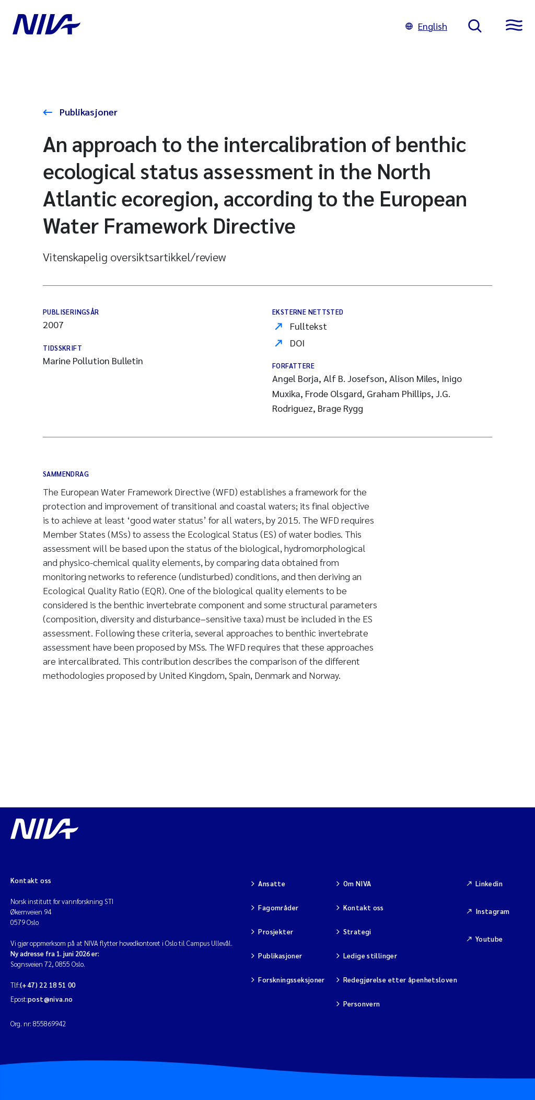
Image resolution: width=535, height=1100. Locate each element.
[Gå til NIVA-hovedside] (199, 26)
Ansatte (271, 883)
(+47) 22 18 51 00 (48, 984)
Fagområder (278, 907)
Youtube (489, 938)
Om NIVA (357, 883)
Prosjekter (275, 931)
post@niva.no (50, 998)
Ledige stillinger (370, 955)
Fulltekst (308, 326)
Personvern (361, 1003)
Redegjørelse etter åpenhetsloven (400, 979)
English (426, 26)
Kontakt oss (363, 907)
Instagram (492, 911)
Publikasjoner (87, 112)
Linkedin (489, 883)
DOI (297, 343)
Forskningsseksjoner (291, 979)
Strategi (357, 931)
